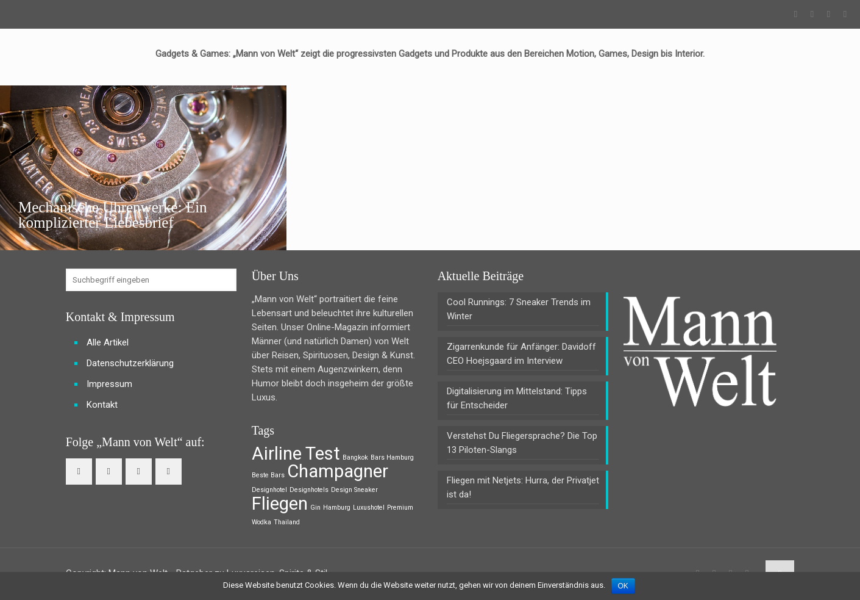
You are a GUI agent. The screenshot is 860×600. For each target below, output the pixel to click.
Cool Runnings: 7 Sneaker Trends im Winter (519, 309)
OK (623, 586)
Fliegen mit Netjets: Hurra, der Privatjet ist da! (523, 487)
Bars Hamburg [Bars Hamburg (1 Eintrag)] (392, 457)
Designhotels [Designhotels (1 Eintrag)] (309, 490)
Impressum (109, 383)
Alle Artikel (108, 342)
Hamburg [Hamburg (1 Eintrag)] (336, 507)
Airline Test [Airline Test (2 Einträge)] (296, 453)
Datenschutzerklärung (130, 363)
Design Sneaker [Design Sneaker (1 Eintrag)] (354, 490)
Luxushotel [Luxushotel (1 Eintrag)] (369, 507)
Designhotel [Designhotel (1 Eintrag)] (269, 490)
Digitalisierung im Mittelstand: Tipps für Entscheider (517, 398)
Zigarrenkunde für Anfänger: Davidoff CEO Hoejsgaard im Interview (521, 353)
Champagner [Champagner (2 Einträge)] (337, 471)
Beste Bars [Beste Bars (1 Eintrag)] (268, 475)
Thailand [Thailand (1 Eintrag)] (287, 522)
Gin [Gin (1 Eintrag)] (315, 507)
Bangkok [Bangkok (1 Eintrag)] (355, 457)
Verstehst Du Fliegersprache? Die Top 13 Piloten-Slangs (522, 442)
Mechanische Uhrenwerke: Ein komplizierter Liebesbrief (112, 215)
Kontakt (102, 404)
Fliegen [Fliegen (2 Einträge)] (280, 503)
